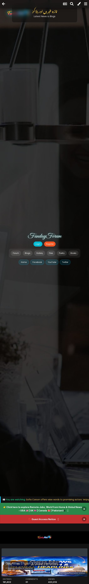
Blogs (27, 253)
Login (38, 244)
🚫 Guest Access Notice (42, 519)
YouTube (52, 262)
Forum (16, 253)
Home (24, 262)
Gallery (39, 253)
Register (50, 244)
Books (73, 253)
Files (51, 253)
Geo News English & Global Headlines (31, 563)
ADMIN (18, 568)
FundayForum (44, 236)
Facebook (37, 262)
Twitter (65, 262)
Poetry (62, 253)
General (29, 568)
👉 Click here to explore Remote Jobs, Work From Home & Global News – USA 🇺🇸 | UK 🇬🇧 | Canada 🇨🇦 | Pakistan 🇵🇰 (42, 509)
